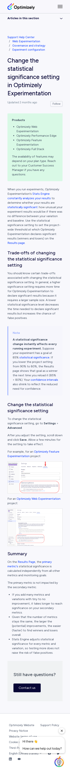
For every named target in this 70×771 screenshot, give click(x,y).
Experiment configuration (28, 49)
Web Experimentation (26, 41)
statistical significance (34, 357)
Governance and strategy (28, 45)
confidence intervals (44, 379)
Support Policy (49, 725)
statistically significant (22, 207)
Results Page (26, 562)
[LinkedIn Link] (10, 759)
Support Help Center (21, 37)
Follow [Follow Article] (56, 103)
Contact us (27, 688)
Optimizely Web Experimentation (38, 498)
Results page (16, 243)
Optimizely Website (21, 725)
